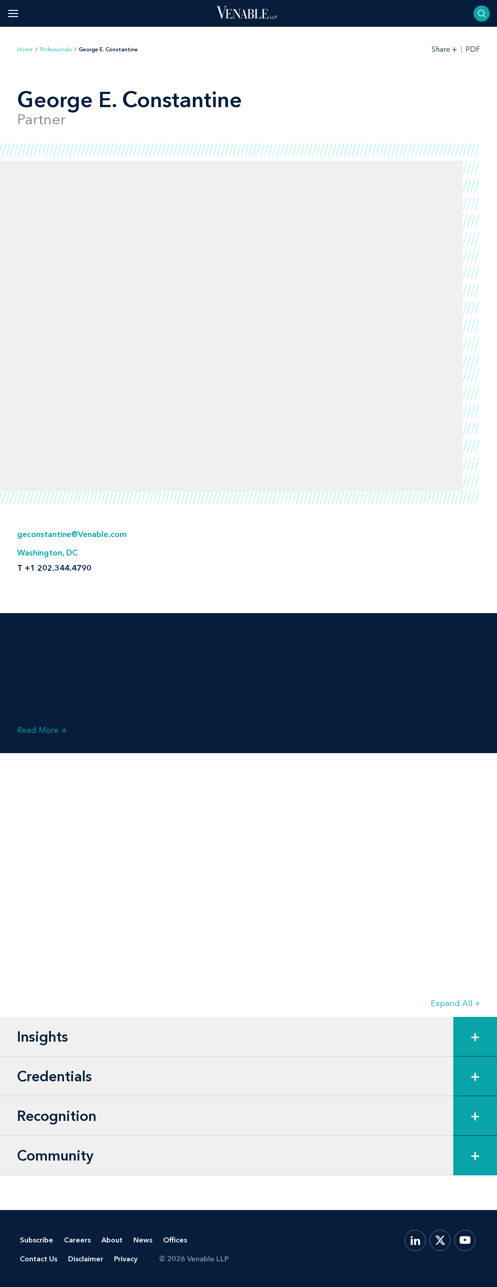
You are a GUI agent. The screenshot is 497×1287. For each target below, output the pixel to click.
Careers (77, 1240)
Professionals (56, 49)
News (142, 1240)
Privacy (125, 1259)
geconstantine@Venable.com (72, 534)
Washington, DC (47, 553)
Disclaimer (85, 1259)
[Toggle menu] (13, 13)
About (112, 1240)
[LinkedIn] (415, 1240)
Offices (175, 1240)
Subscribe (36, 1240)
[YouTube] (464, 1240)
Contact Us (38, 1259)
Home (25, 49)
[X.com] (440, 1240)
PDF (472, 49)
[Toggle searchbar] (482, 13)
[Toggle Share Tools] (444, 49)
